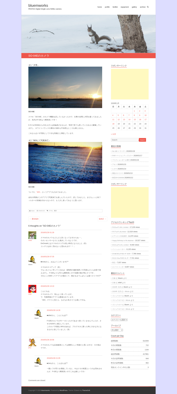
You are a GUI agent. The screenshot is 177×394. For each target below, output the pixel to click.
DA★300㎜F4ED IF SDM (121, 254)
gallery (134, 7)
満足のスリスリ (117, 173)
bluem (33, 210)
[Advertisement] (130, 84)
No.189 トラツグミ (119, 151)
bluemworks (38, 5)
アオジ (114, 164)
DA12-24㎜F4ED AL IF (120, 258)
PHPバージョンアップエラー (122, 156)
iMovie (127, 291)
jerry (29, 348)
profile (107, 7)
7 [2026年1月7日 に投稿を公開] (128, 115)
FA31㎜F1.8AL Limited (120, 227)
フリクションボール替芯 (121, 160)
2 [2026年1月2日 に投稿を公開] (139, 111)
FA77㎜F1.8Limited (119, 232)
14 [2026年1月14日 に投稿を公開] (129, 120)
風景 (55, 210)
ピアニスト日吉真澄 (119, 236)
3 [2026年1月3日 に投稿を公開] (145, 111)
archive (143, 7)
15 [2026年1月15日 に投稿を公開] (135, 120)
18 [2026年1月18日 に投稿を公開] (113, 124)
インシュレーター (118, 249)
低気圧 (102, 219)
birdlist (115, 7)
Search (142, 140)
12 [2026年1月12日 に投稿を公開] (119, 120)
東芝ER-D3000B (118, 178)
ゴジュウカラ (117, 296)
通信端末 (34, 219)
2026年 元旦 (116, 287)
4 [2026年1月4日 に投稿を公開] (112, 115)
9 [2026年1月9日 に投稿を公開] (139, 115)
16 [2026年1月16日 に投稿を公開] (140, 120)
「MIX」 (38, 192)
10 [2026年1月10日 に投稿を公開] (146, 115)
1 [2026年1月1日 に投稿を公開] (134, 111)
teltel (29, 294)
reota (30, 240)
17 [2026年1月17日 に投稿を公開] (146, 120)
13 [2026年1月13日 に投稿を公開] (124, 120)
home (100, 7)
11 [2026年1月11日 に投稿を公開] (113, 120)
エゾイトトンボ (117, 267)
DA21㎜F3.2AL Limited (120, 245)
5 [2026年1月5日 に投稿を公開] (118, 115)
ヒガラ (114, 169)
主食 (113, 278)
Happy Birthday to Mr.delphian (123, 240)
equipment (125, 7)
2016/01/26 (41, 210)
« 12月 (113, 134)
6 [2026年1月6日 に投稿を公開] (123, 115)
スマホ (51, 210)
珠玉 (113, 262)
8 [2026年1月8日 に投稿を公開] (134, 115)
